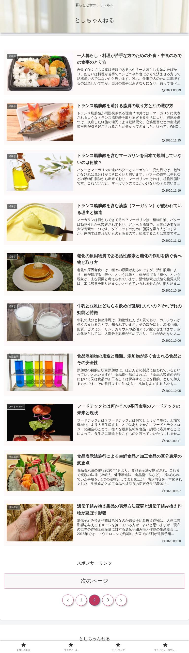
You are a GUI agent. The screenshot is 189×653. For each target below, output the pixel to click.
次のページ (95, 581)
